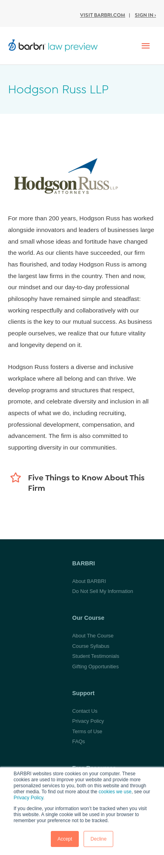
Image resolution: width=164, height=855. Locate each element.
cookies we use (115, 792)
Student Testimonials (95, 656)
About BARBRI (89, 581)
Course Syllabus (91, 646)
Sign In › (145, 15)
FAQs (78, 741)
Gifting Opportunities (95, 666)
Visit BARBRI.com (102, 15)
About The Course (93, 636)
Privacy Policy (28, 798)
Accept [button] (65, 839)
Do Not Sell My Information (102, 591)
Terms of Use (87, 731)
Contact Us (85, 711)
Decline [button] (98, 839)
